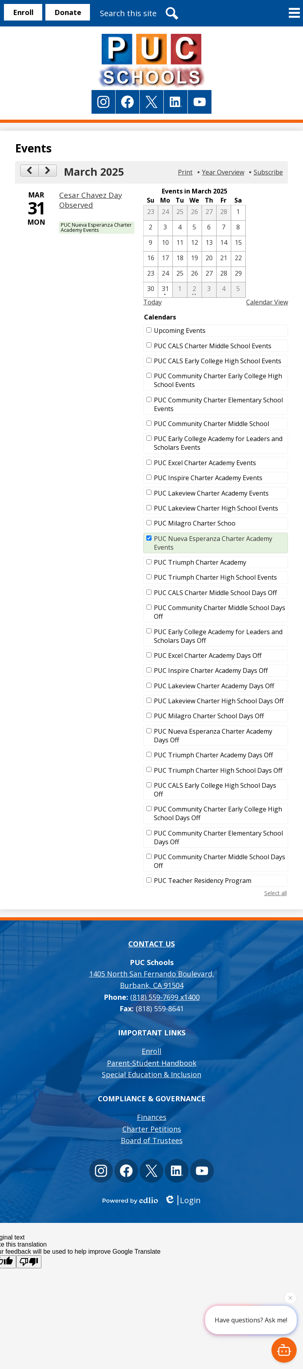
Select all (275, 893)
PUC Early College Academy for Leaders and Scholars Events (218, 443)
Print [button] (185, 172)
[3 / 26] (194, 274)
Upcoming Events (180, 330)
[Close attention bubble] (290, 1296)
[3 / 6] (209, 228)
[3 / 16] (150, 259)
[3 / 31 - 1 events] (165, 290)
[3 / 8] (238, 228)
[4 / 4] (223, 290)
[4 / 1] (180, 290)
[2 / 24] (165, 213)
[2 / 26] (194, 213)
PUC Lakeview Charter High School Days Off (219, 701)
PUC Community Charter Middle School (211, 423)
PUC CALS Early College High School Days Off (215, 789)
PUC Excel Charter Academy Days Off (208, 655)
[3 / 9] (150, 244)
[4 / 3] (209, 290)
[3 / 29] (238, 274)
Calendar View (267, 302)
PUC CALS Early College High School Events (217, 361)
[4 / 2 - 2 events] (194, 290)
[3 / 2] (150, 228)
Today (152, 302)
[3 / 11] (180, 244)
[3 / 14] (223, 244)
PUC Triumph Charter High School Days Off (218, 770)
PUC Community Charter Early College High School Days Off (218, 813)
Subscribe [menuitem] (268, 172)
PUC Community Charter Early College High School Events (218, 380)
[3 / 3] (165, 228)
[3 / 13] (209, 244)
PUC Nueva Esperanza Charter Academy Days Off (213, 735)
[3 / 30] (150, 290)
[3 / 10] (165, 244)
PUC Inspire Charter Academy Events (208, 477)
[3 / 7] (223, 228)
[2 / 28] (223, 213)
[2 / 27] (209, 213)
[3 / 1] (238, 213)
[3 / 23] (150, 274)
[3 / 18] (180, 259)
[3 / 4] (180, 228)
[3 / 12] (194, 244)
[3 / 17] (165, 259)
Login (182, 1200)
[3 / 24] (165, 274)
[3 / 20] (209, 259)
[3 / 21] (223, 259)
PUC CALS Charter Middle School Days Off (215, 592)
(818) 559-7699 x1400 (165, 997)
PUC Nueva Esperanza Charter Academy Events (213, 543)
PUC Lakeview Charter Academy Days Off (214, 686)
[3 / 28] (223, 274)
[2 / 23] (150, 213)
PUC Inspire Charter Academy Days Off (211, 670)
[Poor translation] (28, 1261)
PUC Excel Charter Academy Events (205, 462)
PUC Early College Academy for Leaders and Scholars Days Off (218, 636)
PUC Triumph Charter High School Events (215, 577)
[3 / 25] (180, 274)
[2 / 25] (180, 213)
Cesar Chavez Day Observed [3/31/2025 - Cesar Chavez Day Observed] (90, 200)
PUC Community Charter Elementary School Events (218, 404)
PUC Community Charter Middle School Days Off (219, 612)
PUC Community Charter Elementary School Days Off (218, 837)
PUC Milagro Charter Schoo (195, 523)
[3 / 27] (209, 274)
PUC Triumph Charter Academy (200, 562)
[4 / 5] (238, 290)
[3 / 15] (238, 244)
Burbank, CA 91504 (151, 979)
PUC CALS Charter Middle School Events (212, 346)
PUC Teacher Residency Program (202, 880)
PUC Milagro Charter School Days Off (209, 716)
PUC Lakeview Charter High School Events (216, 508)
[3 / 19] (194, 259)
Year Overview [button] (223, 172)
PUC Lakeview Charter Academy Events (211, 493)
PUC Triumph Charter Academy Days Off (213, 755)
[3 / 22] (238, 259)
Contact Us (151, 943)
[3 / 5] (194, 228)
